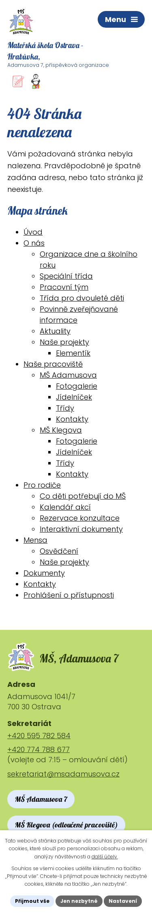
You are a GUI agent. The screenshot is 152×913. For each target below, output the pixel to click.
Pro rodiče (42, 485)
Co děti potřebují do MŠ (83, 496)
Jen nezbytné (79, 901)
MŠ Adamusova (68, 375)
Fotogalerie (76, 386)
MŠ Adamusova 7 (41, 799)
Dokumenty (44, 573)
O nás (34, 243)
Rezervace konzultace (80, 518)
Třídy (65, 408)
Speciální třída (66, 276)
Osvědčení (59, 551)
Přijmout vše (32, 901)
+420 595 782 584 (39, 735)
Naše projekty (64, 342)
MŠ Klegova (61, 430)
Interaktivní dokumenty (81, 529)
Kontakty (72, 419)
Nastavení (123, 901)
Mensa (35, 540)
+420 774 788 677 (38, 749)
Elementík (73, 353)
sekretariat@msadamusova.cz (63, 774)
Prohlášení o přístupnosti (69, 595)
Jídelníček (74, 397)
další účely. (105, 856)
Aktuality (55, 331)
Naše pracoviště (53, 364)
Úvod (33, 232)
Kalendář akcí (65, 507)
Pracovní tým (64, 287)
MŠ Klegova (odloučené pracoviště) (66, 824)
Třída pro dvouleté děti (82, 298)
